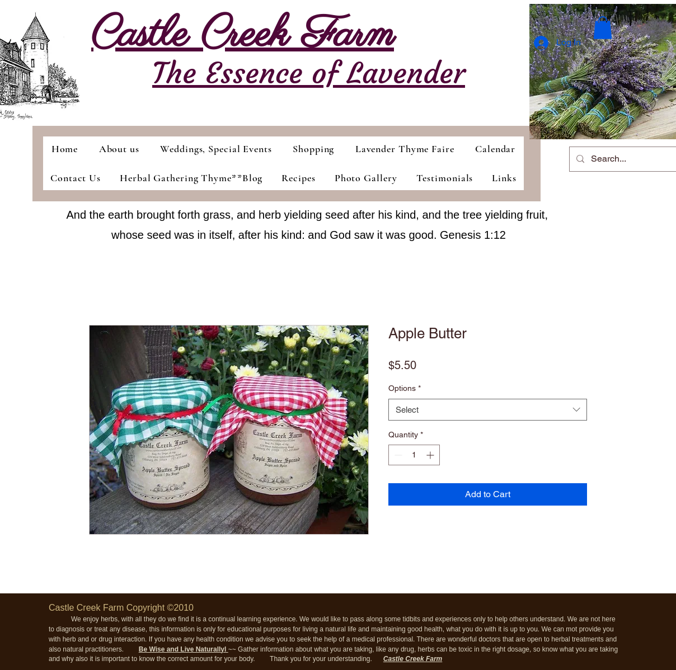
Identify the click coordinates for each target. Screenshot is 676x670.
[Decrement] (397, 455)
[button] (602, 27)
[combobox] (487, 410)
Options (404, 388)
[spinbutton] (414, 455)
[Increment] (431, 455)
